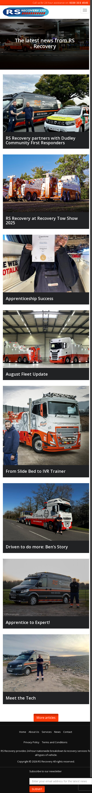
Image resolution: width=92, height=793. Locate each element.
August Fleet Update (27, 374)
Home (22, 732)
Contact (67, 732)
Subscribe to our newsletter (45, 771)
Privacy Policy (31, 742)
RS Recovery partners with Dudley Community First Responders (40, 140)
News (57, 732)
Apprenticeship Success (29, 298)
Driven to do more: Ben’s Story (37, 547)
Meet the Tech (21, 698)
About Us (34, 732)
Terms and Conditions (54, 742)
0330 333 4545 (79, 3)
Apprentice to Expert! (28, 622)
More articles (46, 717)
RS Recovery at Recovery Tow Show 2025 (42, 220)
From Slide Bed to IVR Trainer (36, 471)
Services (47, 732)
